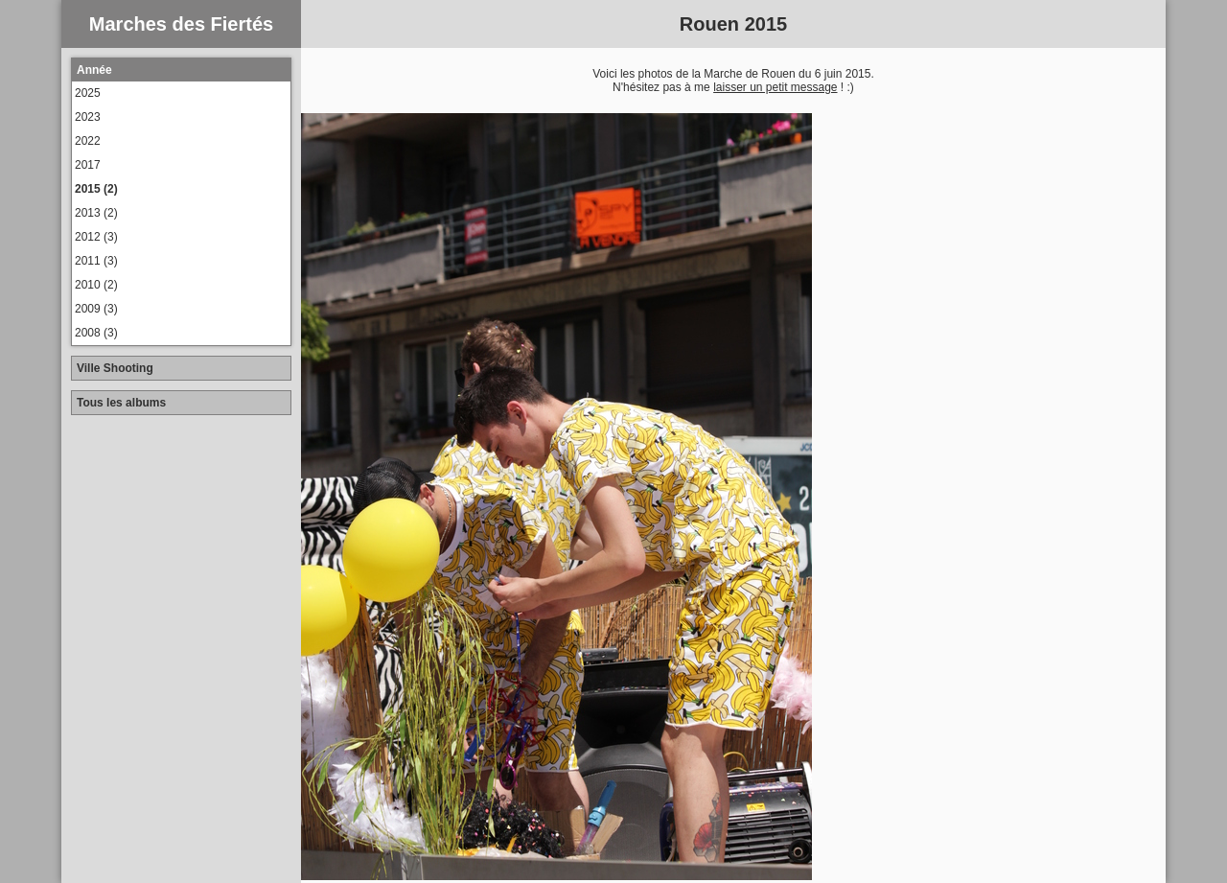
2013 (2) (96, 213)
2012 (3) (96, 237)
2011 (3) (96, 260)
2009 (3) (96, 308)
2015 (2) (96, 189)
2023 (88, 117)
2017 (88, 165)
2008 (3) (96, 332)
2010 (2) (96, 284)
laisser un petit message (775, 87)
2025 (88, 93)
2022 (88, 141)
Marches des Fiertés (181, 24)
